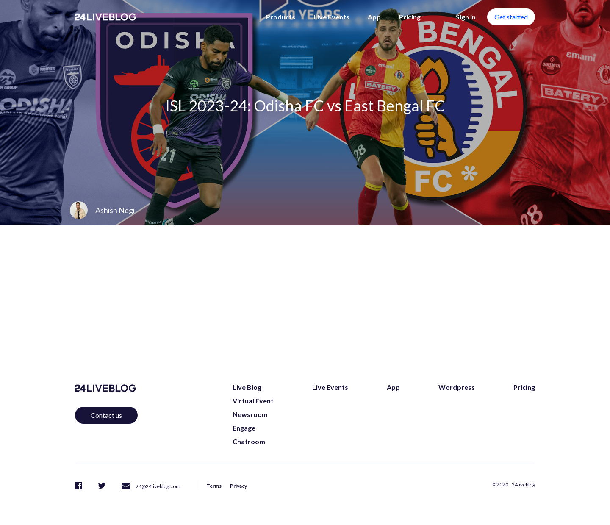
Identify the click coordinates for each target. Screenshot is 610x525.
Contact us (106, 415)
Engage (244, 428)
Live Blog (247, 387)
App (374, 17)
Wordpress (456, 387)
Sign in (466, 17)
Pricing (410, 17)
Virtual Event (253, 401)
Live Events (331, 17)
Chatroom (249, 441)
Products (280, 17)
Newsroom (250, 414)
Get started (511, 17)
